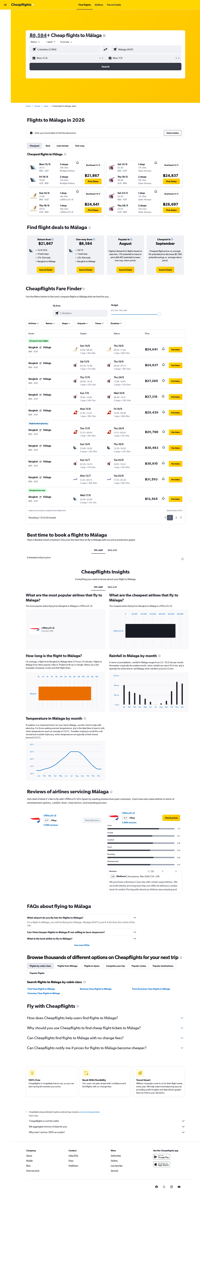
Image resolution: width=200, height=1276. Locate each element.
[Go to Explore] (5, 34)
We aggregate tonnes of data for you (107, 1127)
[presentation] (104, 35)
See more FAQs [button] (81, 945)
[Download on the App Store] (161, 1164)
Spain (46, 106)
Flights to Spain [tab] (92, 966)
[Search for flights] (5, 14)
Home (28, 106)
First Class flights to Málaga (41, 989)
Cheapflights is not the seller (107, 1121)
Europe (37, 106)
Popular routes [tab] (139, 966)
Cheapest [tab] (34, 146)
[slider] (159, 314)
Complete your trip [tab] (115, 966)
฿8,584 (38, 35)
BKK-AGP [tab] (112, 550)
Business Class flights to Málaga (96, 989)
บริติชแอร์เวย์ (49, 815)
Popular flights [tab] (37, 973)
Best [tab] (48, 146)
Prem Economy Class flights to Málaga (151, 989)
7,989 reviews (50, 825)
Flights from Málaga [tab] (68, 966)
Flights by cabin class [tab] (40, 966)
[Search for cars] (5, 27)
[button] (5, 4)
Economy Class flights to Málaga (44, 993)
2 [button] (176, 517)
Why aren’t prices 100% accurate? (107, 1132)
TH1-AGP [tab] (98, 550)
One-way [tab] (80, 146)
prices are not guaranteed (89, 1112)
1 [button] (169, 517)
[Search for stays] (5, 21)
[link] (46, 270)
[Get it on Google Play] (161, 1157)
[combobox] (36, 41)
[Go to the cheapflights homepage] (22, 4)
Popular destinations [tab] (163, 966)
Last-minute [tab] (63, 146)
